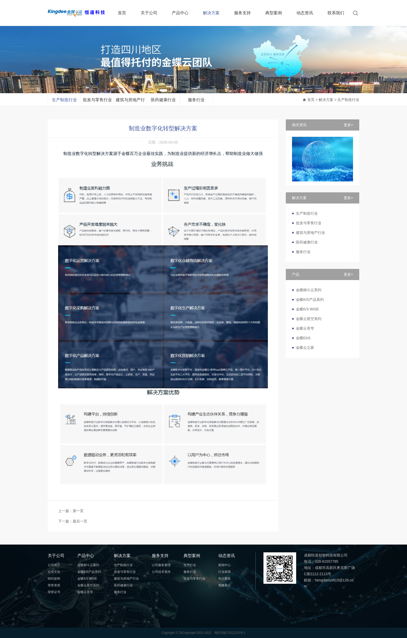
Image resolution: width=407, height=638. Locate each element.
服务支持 (242, 13)
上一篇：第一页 (71, 511)
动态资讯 (304, 13)
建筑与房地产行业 (130, 102)
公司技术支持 (161, 572)
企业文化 (54, 572)
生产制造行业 (64, 100)
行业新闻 (224, 572)
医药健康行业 (163, 100)
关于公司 (149, 13)
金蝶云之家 (305, 347)
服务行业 (196, 100)
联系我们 (336, 13)
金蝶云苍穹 (305, 328)
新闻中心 (224, 565)
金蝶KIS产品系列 (310, 299)
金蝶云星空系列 (308, 319)
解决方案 (211, 13)
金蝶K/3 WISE (307, 309)
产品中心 (180, 13)
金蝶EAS (303, 338)
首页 (122, 13)
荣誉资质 (54, 585)
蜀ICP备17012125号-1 (230, 633)
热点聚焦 (224, 578)
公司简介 (54, 565)
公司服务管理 (161, 565)
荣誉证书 (54, 592)
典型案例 (273, 13)
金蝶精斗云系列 (308, 290)
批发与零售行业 (97, 100)
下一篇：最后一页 (72, 521)
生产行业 (190, 565)
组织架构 (54, 578)
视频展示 (224, 585)
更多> (348, 125)
